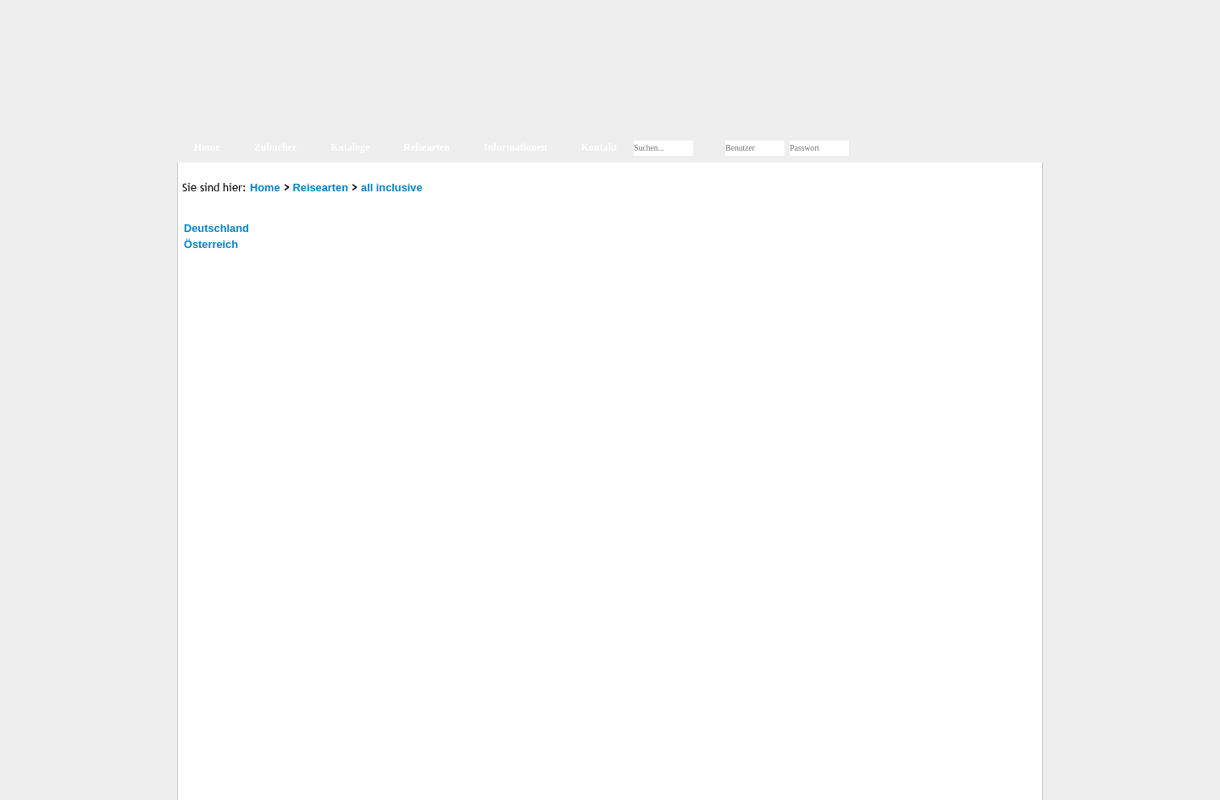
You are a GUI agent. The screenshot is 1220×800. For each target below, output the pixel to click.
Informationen (515, 147)
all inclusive (392, 187)
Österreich (211, 244)
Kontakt (599, 147)
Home (207, 147)
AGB (374, 778)
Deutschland (216, 228)
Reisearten (426, 147)
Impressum (276, 778)
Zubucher (275, 147)
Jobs (407, 778)
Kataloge (349, 147)
